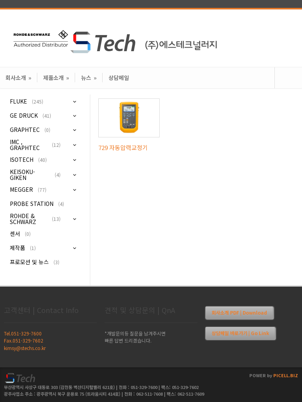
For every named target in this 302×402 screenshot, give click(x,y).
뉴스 (89, 78)
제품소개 (56, 78)
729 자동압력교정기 (123, 147)
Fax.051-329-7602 (23, 340)
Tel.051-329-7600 (23, 333)
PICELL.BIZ (285, 375)
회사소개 (18, 78)
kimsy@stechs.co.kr (25, 348)
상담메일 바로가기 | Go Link (240, 333)
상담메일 (119, 78)
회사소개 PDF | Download (239, 312)
